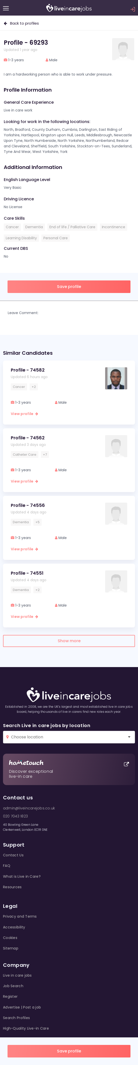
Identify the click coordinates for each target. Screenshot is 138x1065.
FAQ (6, 865)
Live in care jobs (17, 975)
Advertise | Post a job (22, 1007)
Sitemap (10, 948)
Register (10, 996)
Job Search (13, 985)
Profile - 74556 (28, 505)
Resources (12, 887)
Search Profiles (16, 1017)
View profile (24, 413)
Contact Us (13, 855)
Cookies (10, 937)
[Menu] (6, 8)
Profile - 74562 (28, 438)
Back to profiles (21, 23)
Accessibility (14, 927)
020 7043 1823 (15, 816)
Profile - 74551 (27, 573)
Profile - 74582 (28, 370)
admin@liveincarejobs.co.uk (29, 808)
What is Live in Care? (22, 876)
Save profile (69, 1051)
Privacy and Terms (20, 916)
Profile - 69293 (26, 42)
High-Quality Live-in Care (26, 1028)
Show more (69, 641)
